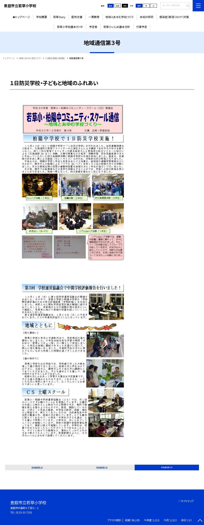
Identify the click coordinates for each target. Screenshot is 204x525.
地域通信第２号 (102, 467)
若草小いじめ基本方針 (116, 27)
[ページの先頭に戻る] (200, 521)
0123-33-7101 (24, 512)
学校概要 (41, 17)
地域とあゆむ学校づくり (119, 17)
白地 (117, 6)
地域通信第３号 (166, 467)
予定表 (93, 27)
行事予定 (141, 27)
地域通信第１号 (37, 467)
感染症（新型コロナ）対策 (174, 17)
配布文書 (76, 17)
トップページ (22, 17)
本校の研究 (146, 17)
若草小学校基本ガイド (70, 27)
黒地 (125, 6)
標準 (139, 6)
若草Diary (59, 17)
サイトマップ (187, 501)
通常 (110, 6)
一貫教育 (93, 17)
